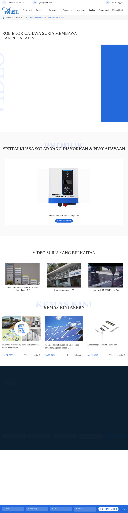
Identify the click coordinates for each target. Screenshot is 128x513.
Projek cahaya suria (45, 364)
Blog (112, 355)
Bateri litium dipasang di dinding (71, 352)
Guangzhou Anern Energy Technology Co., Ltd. (29, 415)
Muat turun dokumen (118, 364)
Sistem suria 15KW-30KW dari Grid (105, 256)
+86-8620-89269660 (16, 2)
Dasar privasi (121, 415)
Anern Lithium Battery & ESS (56, 410)
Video (25, 18)
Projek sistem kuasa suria (94, 367)
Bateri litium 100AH (66, 366)
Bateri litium (40, 10)
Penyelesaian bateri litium (68, 375)
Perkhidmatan (115, 352)
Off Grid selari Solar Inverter (96, 355)
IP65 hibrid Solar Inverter (94, 358)
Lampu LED (42, 358)
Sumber (92, 10)
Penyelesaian (80, 10)
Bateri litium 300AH (66, 372)
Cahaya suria (27, 10)
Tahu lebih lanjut (32, 323)
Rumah (8, 18)
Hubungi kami (117, 10)
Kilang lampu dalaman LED (64, 256)
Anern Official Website (19, 410)
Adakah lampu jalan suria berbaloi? (102, 313)
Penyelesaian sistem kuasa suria (97, 364)
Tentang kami (104, 10)
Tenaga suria (67, 10)
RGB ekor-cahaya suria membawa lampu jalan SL (48, 18)
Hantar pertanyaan (18, 187)
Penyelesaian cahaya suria (47, 361)
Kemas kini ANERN (64, 274)
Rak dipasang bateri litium (68, 355)
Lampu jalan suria (45, 352)
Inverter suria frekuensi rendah (96, 361)
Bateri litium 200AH (66, 369)
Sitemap (111, 415)
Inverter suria (54, 10)
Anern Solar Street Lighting (37, 410)
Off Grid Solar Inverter (93, 352)
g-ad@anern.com (45, 2)
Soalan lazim (115, 358)
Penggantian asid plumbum (69, 358)
